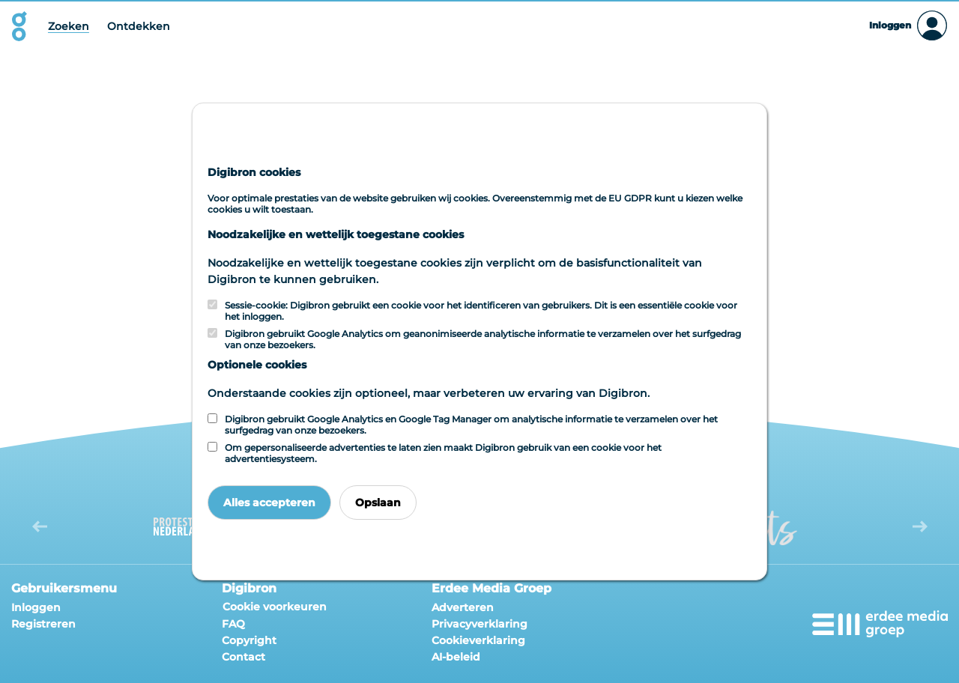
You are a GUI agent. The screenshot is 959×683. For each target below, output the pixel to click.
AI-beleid (456, 657)
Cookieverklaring (478, 640)
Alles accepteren (269, 502)
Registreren (43, 624)
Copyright (249, 640)
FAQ (233, 624)
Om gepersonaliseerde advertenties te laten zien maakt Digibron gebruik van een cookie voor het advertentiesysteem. (443, 453)
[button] (39, 526)
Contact (243, 657)
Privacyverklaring (479, 624)
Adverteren (463, 607)
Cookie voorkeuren (275, 606)
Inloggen (36, 607)
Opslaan (378, 502)
